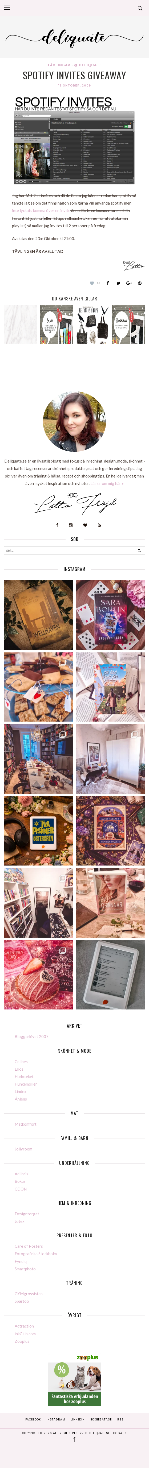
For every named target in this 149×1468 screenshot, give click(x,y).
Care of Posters (29, 1246)
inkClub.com (25, 1333)
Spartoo (22, 1301)
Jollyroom (23, 1148)
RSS (120, 1420)
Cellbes (21, 1061)
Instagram (55, 1420)
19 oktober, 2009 (74, 85)
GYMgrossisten (29, 1293)
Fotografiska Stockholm (36, 1253)
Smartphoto (25, 1268)
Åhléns (21, 1099)
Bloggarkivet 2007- (32, 1036)
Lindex (20, 1091)
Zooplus (22, 1341)
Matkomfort (26, 1124)
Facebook (33, 1420)
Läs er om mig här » (107, 483)
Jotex (20, 1221)
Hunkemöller (26, 1084)
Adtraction (24, 1326)
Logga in (119, 1433)
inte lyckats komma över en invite (41, 210)
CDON (21, 1189)
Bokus (20, 1181)
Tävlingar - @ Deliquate (74, 65)
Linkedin (78, 1420)
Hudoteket (24, 1076)
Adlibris (21, 1173)
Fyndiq (21, 1261)
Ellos (19, 1069)
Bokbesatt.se (101, 1420)
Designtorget (27, 1213)
